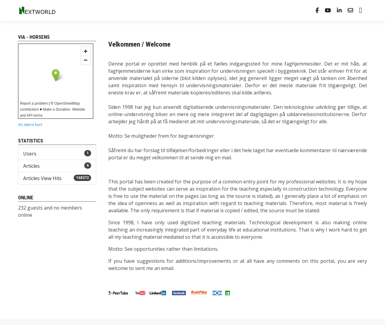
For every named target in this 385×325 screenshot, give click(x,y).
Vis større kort (30, 124)
